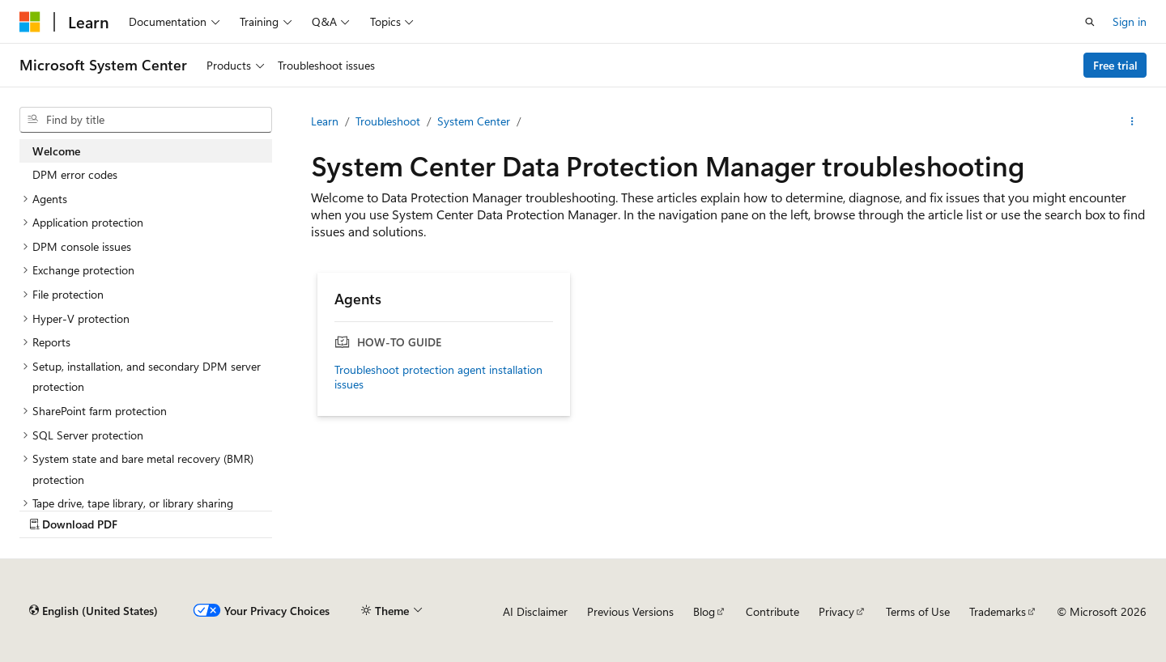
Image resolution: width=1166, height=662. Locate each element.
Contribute (772, 611)
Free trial (1115, 65)
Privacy (836, 611)
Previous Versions (630, 611)
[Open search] (1090, 21)
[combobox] (145, 120)
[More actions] (1132, 121)
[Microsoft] (29, 21)
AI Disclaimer (535, 611)
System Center (473, 121)
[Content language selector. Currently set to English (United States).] (93, 611)
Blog (704, 611)
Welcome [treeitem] (56, 151)
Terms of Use (918, 611)
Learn (324, 121)
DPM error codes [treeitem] (74, 174)
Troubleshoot (387, 121)
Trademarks (997, 611)
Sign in (1130, 21)
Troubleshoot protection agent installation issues (438, 377)
